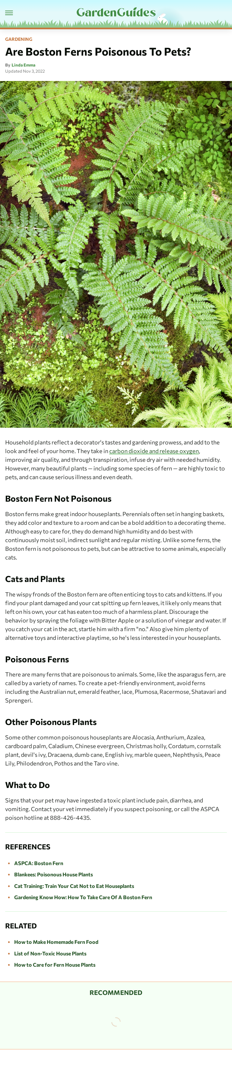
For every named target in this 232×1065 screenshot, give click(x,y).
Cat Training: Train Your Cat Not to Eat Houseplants (74, 886)
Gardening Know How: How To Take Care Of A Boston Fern (83, 897)
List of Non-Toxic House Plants (50, 953)
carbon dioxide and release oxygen (154, 450)
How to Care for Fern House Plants (54, 965)
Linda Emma (23, 64)
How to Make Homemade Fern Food (56, 942)
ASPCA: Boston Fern (38, 863)
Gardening (18, 39)
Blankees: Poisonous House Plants (53, 874)
